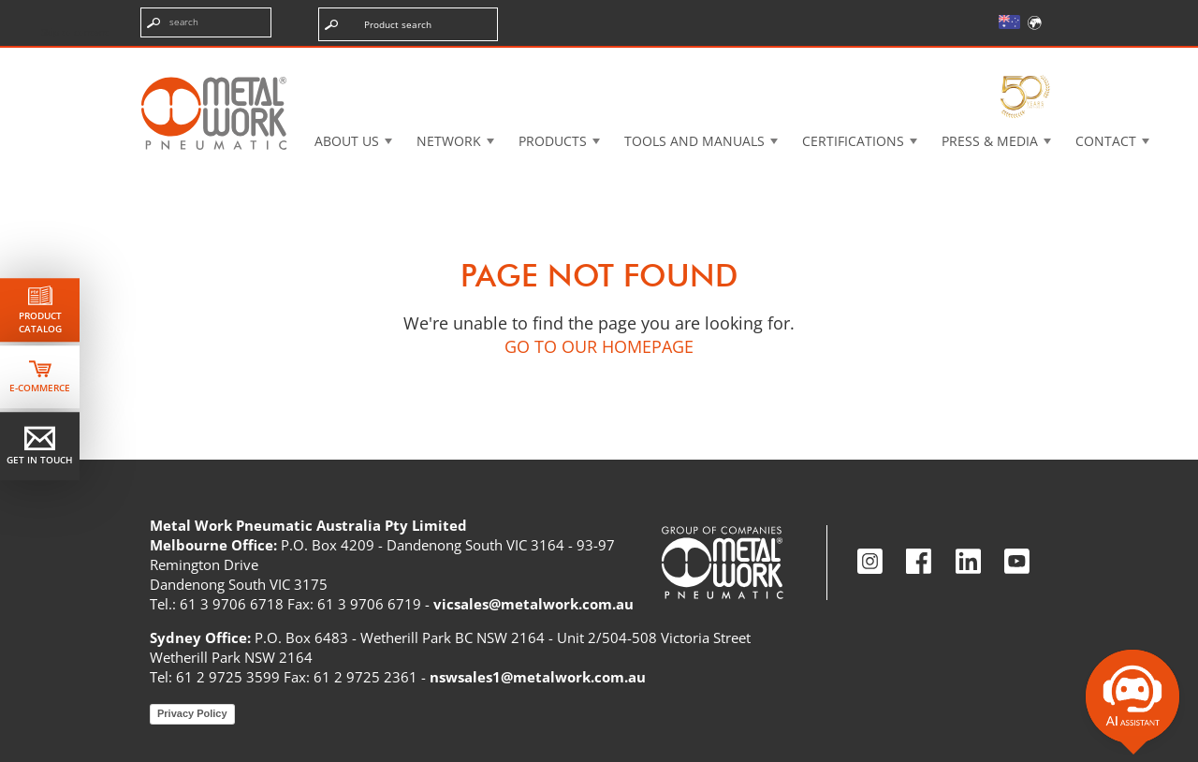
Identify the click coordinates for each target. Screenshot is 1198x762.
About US (346, 141)
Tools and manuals (694, 141)
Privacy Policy (192, 713)
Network (448, 141)
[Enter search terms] (205, 22)
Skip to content (75, 31)
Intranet (873, 60)
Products (553, 141)
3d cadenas (612, 60)
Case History (746, 60)
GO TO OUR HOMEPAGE (599, 346)
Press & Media (990, 141)
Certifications (853, 141)
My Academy (998, 60)
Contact (1105, 141)
